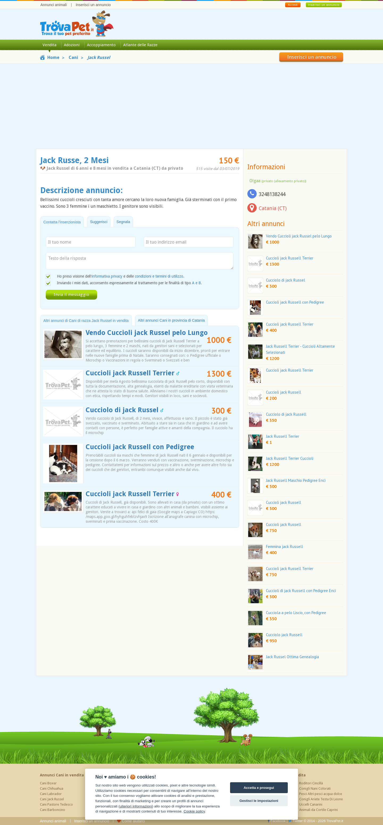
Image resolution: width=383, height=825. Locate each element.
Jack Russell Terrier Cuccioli (289, 458)
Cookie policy (194, 811)
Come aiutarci (131, 821)
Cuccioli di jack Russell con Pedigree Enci (301, 590)
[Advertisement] (191, 106)
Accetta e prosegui (259, 788)
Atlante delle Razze (140, 44)
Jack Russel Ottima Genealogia (292, 656)
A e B (196, 283)
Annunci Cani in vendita (62, 775)
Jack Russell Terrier (282, 436)
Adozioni (72, 44)
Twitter (295, 821)
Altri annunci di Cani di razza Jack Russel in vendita (86, 320)
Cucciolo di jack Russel (124, 410)
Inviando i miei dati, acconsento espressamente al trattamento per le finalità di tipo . (129, 283)
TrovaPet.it (335, 821)
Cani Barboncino (52, 810)
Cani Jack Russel (52, 799)
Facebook (277, 821)
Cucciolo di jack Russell (286, 414)
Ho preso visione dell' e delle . (120, 276)
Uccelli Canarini (310, 804)
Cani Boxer (48, 783)
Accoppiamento (101, 44)
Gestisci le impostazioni (258, 801)
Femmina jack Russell (284, 546)
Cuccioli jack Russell (283, 392)
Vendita (49, 44)
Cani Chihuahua (51, 788)
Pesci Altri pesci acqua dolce (320, 794)
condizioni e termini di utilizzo (159, 276)
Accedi (293, 4)
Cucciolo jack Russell (284, 634)
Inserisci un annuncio (93, 5)
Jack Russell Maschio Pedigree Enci (296, 480)
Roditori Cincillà (311, 783)
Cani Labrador (51, 794)
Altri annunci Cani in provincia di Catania (171, 320)
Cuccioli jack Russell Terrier (132, 373)
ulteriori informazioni (136, 806)
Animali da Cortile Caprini (318, 810)
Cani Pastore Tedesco (56, 804)
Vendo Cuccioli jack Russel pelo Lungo (147, 333)
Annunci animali (53, 5)
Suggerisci (98, 222)
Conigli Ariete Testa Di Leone (321, 799)
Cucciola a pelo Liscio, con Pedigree (296, 612)
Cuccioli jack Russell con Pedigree (140, 447)
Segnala (123, 222)
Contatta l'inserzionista (62, 222)
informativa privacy (106, 276)
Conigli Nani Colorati (315, 788)
